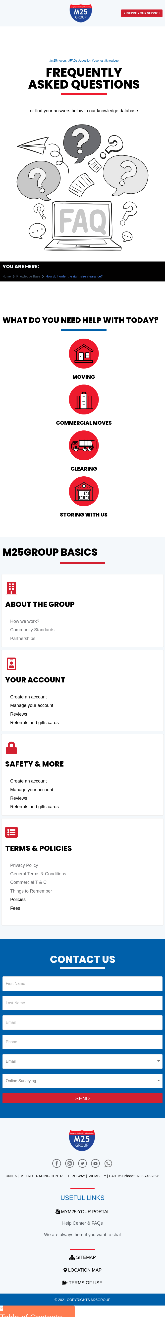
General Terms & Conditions (38, 873)
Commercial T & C (28, 882)
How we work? (24, 621)
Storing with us (84, 514)
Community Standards (32, 629)
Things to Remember (31, 891)
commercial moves (84, 422)
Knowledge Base (28, 276)
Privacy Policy (24, 865)
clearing (84, 468)
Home (6, 276)
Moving (83, 377)
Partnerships (22, 638)
